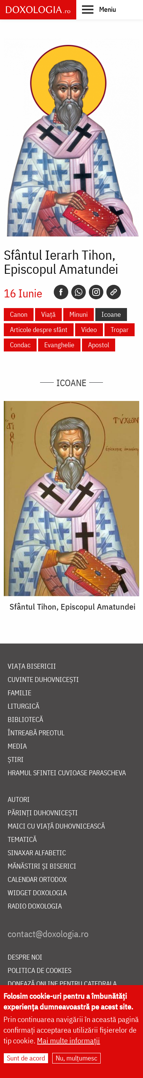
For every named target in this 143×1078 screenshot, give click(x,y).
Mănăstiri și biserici (42, 866)
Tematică (22, 840)
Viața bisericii (32, 667)
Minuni (78, 314)
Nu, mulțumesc (76, 1059)
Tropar (120, 329)
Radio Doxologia (35, 906)
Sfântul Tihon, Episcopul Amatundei (72, 606)
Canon (18, 314)
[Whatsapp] (78, 292)
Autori (19, 800)
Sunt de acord (26, 1059)
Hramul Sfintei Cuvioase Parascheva (67, 773)
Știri (16, 760)
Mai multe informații (68, 1042)
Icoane (111, 314)
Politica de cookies (39, 971)
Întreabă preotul (36, 733)
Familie (19, 693)
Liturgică (23, 707)
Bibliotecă (25, 720)
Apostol (98, 344)
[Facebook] (61, 292)
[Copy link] (113, 292)
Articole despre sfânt (38, 329)
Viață (48, 314)
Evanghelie (59, 344)
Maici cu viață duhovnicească (56, 826)
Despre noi (25, 957)
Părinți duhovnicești (43, 813)
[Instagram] (96, 292)
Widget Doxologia (37, 893)
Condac (20, 344)
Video (89, 329)
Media (17, 747)
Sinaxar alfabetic (37, 853)
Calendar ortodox (37, 880)
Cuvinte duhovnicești (43, 680)
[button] (99, 9)
